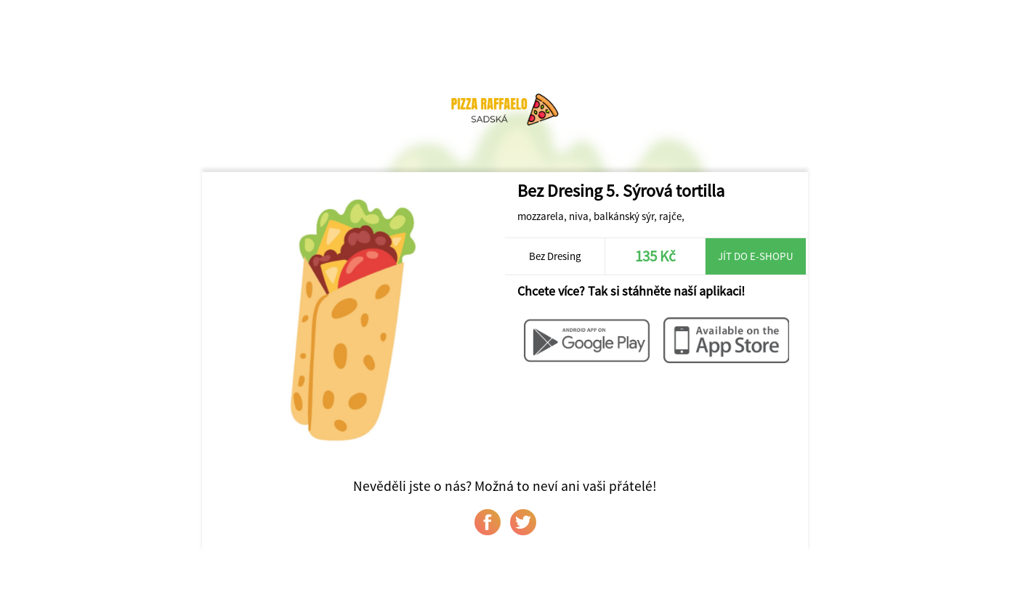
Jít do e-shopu (755, 256)
